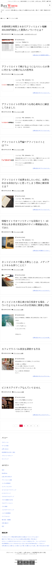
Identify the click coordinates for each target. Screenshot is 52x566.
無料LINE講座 (24, 1)
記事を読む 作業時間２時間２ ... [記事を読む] (41, 55)
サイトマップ (5, 459)
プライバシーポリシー (7, 455)
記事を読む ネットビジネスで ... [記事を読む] (41, 290)
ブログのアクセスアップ (8, 496)
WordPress (4, 473)
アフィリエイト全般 (18, 34)
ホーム (10, 1)
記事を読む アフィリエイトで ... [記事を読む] (41, 92)
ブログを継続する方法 (7, 499)
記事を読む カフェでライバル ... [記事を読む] (41, 376)
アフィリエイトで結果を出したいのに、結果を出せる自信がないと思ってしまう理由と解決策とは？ (25, 183)
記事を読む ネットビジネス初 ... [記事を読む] (41, 337)
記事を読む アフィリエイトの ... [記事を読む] (41, 130)
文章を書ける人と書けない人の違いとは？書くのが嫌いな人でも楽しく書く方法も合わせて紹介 (25, 545)
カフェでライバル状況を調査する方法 (21, 349)
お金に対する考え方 (7, 476)
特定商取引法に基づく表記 (8, 452)
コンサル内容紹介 (6, 483)
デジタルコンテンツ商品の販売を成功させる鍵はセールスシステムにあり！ (20, 536)
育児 (3, 526)
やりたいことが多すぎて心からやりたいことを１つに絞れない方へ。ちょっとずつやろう (24, 541)
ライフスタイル (6, 516)
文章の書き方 (5, 523)
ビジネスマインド (6, 493)
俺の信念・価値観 (6, 519)
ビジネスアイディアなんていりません (21, 387)
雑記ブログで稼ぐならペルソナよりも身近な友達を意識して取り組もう (19, 539)
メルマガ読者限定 (6, 513)
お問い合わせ (38, 1)
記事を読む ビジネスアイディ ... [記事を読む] (41, 414)
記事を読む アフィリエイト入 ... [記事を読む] (41, 168)
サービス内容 (31, 1)
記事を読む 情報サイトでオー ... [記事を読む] (41, 250)
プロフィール (16, 1)
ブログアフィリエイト (7, 503)
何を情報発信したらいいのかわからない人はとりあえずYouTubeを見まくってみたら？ (23, 543)
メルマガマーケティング (30, 34)
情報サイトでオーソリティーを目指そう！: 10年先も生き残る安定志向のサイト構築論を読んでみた (25, 224)
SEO (3, 470)
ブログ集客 (4, 506)
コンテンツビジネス (7, 486)
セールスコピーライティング (9, 490)
